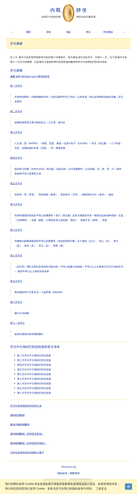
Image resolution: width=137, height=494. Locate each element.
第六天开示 (16, 204)
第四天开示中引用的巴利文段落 (34, 364)
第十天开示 (16, 302)
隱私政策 (62, 473)
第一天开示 (16, 85)
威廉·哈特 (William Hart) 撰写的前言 (30, 76)
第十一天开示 (17, 323)
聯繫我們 (75, 473)
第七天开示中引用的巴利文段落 (34, 378)
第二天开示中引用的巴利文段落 (34, 355)
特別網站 (108, 32)
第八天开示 (16, 255)
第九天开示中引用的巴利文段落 (34, 388)
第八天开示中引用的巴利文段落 (34, 383)
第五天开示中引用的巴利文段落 (34, 369)
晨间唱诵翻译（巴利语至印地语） (28, 443)
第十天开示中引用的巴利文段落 (34, 392)
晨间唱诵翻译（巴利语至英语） (27, 433)
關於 (28, 32)
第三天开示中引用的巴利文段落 (34, 360)
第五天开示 (16, 183)
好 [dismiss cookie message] (128, 486)
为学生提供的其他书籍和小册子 (27, 452)
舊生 (88, 32)
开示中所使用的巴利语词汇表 (26, 405)
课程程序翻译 (17, 415)
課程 (48, 32)
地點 (68, 32)
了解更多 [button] (101, 488)
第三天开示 (16, 132)
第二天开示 (16, 111)
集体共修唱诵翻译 (20, 424)
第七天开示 (16, 230)
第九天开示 (16, 281)
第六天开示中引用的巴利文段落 (34, 374)
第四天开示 (16, 157)
